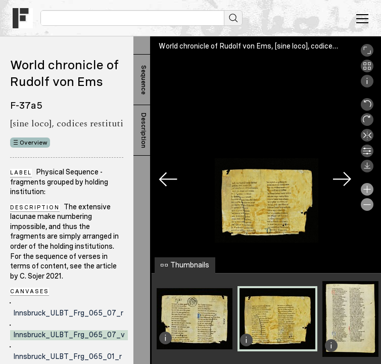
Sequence (143, 80)
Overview (33, 142)
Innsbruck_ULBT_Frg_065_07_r (68, 313)
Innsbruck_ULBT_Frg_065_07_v (69, 335)
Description (143, 130)
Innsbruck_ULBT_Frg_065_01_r (67, 356)
